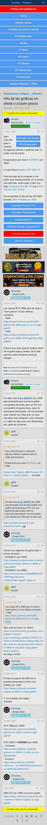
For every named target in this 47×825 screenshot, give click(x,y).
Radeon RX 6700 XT (29, 169)
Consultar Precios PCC (23, 205)
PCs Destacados (23, 36)
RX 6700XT (33, 159)
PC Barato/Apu (23, 70)
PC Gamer (23, 56)
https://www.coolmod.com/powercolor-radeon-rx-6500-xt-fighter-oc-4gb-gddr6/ (23, 799)
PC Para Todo (23, 77)
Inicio (23, 15)
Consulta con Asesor (28, 138)
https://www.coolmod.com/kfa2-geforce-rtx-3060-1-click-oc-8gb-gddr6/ (20, 732)
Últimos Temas (24, 22)
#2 (42, 303)
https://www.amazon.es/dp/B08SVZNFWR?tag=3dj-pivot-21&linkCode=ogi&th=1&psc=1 (23, 577)
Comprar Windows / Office (23, 83)
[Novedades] (38, 2)
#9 (42, 721)
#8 (42, 673)
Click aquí (33, 368)
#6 (42, 545)
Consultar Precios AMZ (23, 212)
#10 (41, 788)
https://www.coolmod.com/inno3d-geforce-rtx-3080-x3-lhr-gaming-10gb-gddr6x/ (23, 338)
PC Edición (23, 63)
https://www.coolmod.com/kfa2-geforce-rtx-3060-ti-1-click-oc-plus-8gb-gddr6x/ (22, 752)
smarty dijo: (10, 447)
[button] (6, 3)
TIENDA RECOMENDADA (23, 9)
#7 (42, 597)
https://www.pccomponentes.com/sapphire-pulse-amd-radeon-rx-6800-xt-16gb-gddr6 (23, 563)
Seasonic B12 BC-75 (21, 186)
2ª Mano (23, 49)
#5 (42, 492)
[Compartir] (38, 132)
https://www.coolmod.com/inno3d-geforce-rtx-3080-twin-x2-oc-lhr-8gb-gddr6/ (23, 324)
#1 (42, 132)
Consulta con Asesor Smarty (23, 29)
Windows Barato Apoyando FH (23, 226)
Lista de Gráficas (23, 240)
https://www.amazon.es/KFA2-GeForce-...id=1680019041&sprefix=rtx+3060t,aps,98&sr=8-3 (23, 765)
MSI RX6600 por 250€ (24, 199)
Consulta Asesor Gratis (23, 233)
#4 (42, 441)
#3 (42, 393)
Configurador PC (23, 219)
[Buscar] (43, 2)
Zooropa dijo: (11, 602)
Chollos (23, 43)
